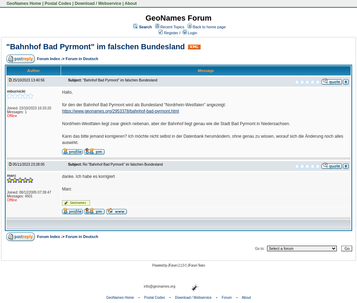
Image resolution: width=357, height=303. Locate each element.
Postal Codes (58, 3)
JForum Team (196, 265)
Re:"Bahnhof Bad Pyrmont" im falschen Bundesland (122, 164)
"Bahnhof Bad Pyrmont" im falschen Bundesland (95, 46)
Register (168, 33)
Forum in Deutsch (82, 59)
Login (190, 33)
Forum (227, 298)
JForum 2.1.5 (176, 265)
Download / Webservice (98, 3)
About (131, 3)
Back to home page (209, 27)
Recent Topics (172, 27)
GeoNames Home (23, 3)
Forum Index (49, 59)
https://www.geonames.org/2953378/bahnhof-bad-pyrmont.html (120, 111)
